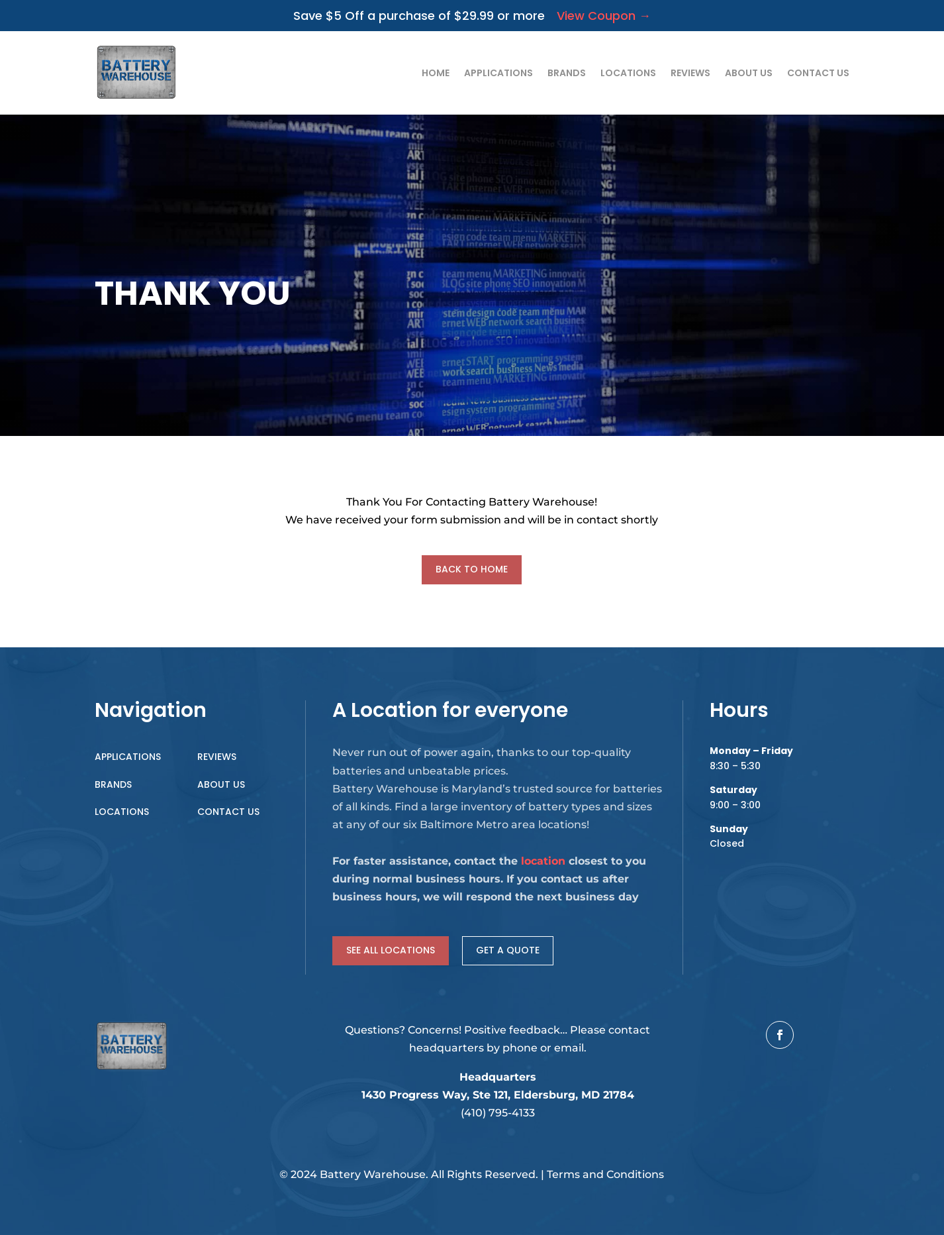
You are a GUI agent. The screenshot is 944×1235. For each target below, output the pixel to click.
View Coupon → (598, 15)
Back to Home (472, 569)
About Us (749, 73)
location (543, 861)
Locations (628, 73)
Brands (566, 73)
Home (435, 73)
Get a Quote (508, 950)
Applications (498, 73)
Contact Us (818, 73)
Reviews (690, 73)
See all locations (390, 950)
